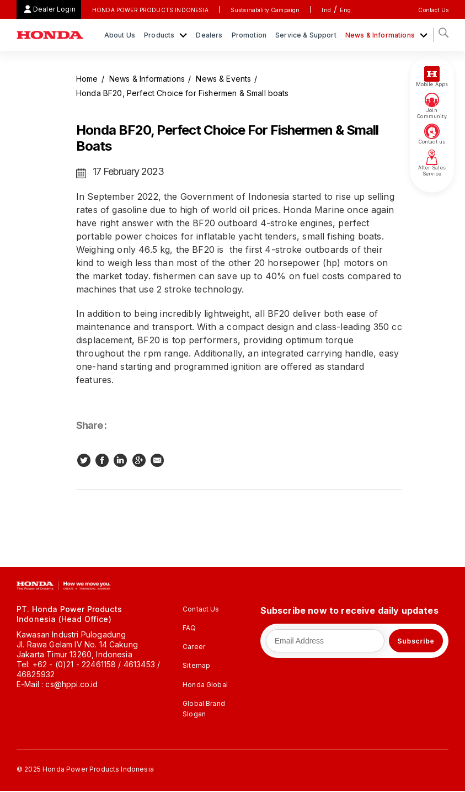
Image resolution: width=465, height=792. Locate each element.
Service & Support (305, 35)
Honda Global (205, 685)
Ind (326, 10)
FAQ (189, 628)
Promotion (249, 35)
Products (160, 35)
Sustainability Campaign (265, 10)
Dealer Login (54, 9)
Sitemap (196, 665)
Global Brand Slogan (204, 708)
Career (194, 646)
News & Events (223, 78)
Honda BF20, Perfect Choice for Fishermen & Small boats (182, 93)
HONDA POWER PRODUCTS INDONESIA (150, 10)
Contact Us (433, 10)
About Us (119, 35)
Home (87, 78)
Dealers (209, 35)
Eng (345, 10)
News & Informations (380, 35)
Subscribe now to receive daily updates (349, 610)
